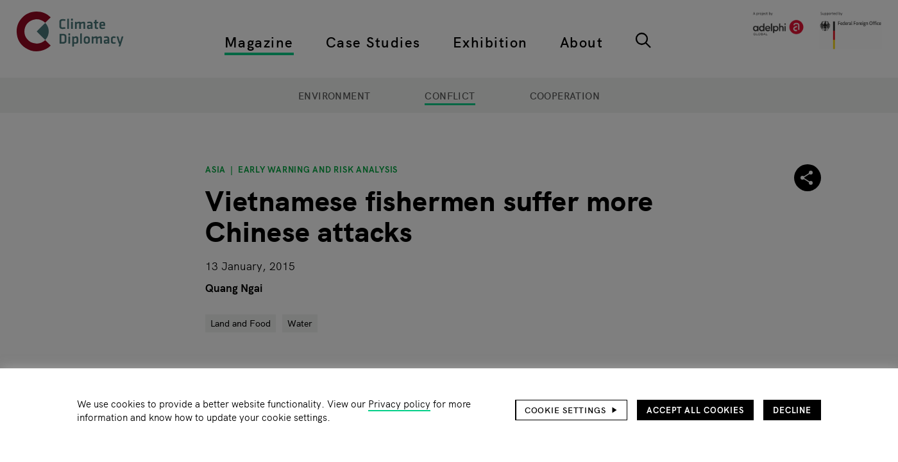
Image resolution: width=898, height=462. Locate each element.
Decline (792, 410)
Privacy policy (399, 403)
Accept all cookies (695, 410)
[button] (571, 410)
